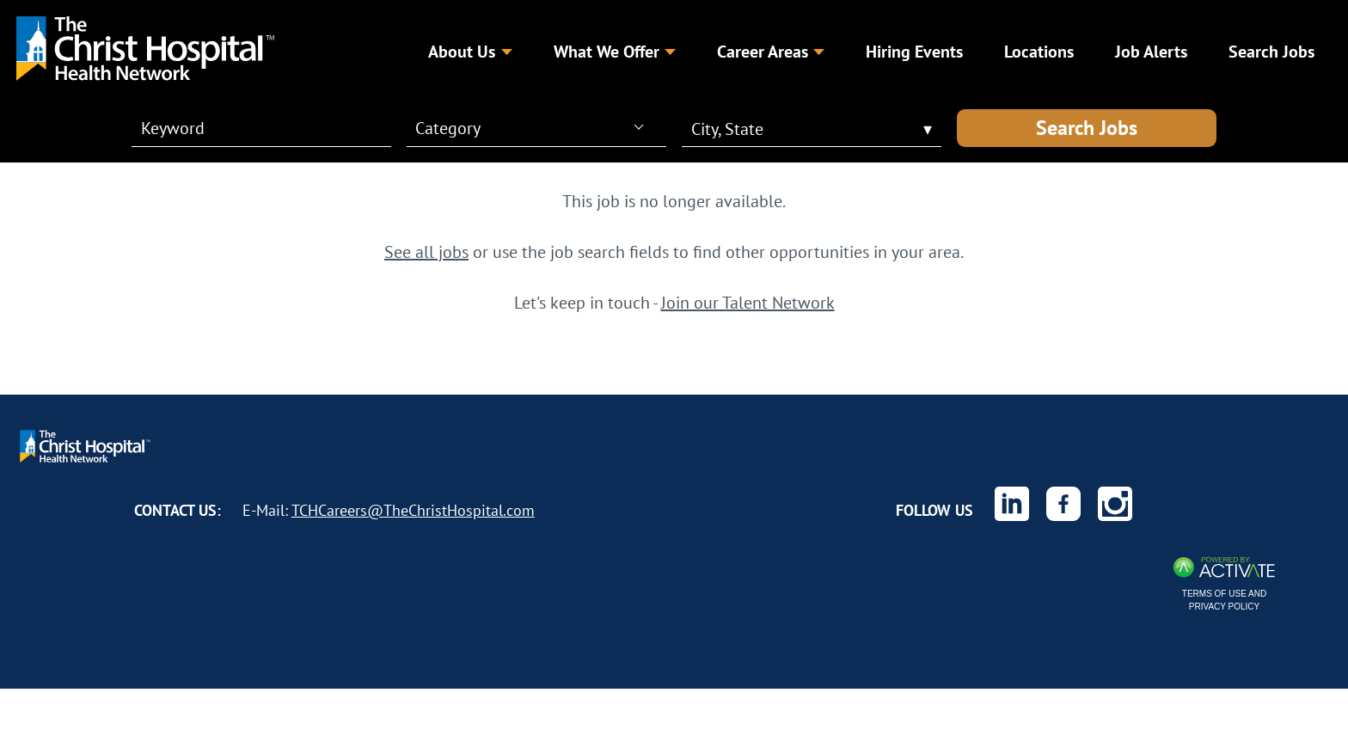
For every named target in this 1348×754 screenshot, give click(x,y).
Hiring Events (914, 51)
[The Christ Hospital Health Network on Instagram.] (1115, 504)
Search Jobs (1086, 127)
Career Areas (770, 51)
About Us (470, 51)
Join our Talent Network (748, 302)
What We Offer (615, 51)
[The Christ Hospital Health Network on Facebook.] (1063, 504)
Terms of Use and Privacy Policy (1224, 600)
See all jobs (426, 251)
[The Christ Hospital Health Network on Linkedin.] (1012, 504)
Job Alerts (1151, 51)
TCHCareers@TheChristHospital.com (413, 509)
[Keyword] (251, 128)
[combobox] (529, 127)
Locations (1039, 51)
